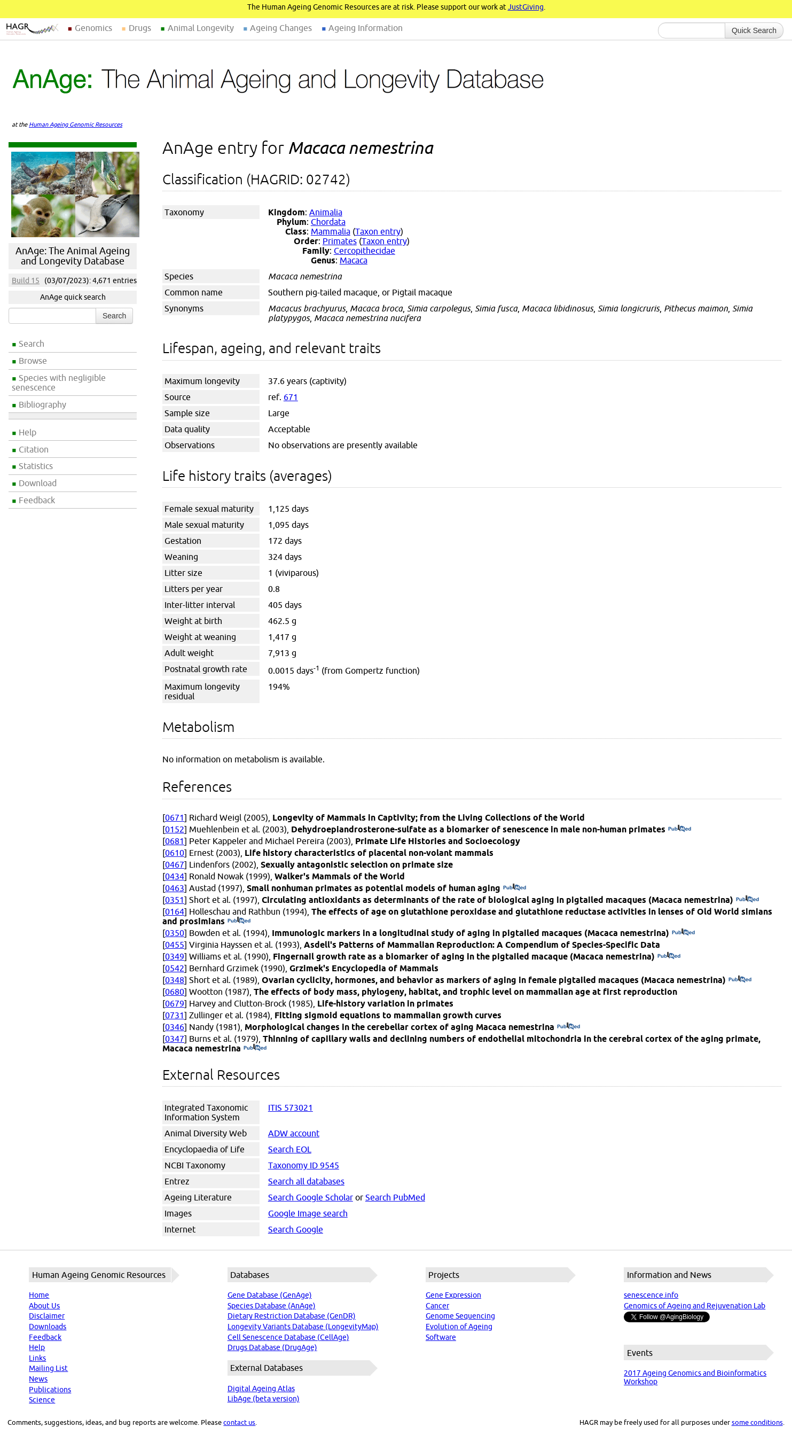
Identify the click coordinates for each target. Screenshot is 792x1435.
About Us (44, 1305)
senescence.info (651, 1295)
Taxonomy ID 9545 (303, 1165)
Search (31, 343)
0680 (174, 991)
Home (39, 1295)
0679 (174, 1003)
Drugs (140, 28)
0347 (174, 1038)
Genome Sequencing (460, 1316)
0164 (174, 911)
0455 (174, 944)
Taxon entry (378, 231)
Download (38, 483)
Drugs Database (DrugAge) (272, 1347)
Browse (33, 360)
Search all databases (306, 1181)
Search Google (295, 1229)
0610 (174, 852)
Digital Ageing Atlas (261, 1388)
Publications (50, 1389)
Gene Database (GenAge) (270, 1295)
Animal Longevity (201, 28)
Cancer (437, 1305)
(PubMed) (680, 829)
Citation (34, 449)
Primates (340, 241)
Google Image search (308, 1213)
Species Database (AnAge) (272, 1305)
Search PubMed (395, 1197)
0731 (174, 1015)
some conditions (757, 1422)
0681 (174, 841)
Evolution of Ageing (459, 1326)
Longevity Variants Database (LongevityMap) (303, 1326)
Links (37, 1358)
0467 (174, 864)
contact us (239, 1422)
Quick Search (754, 30)
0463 (174, 888)
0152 (174, 829)
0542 (174, 968)
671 (291, 397)
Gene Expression (453, 1295)
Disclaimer (47, 1316)
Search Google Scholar (310, 1197)
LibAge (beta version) (264, 1398)
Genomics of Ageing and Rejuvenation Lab (694, 1305)
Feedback (37, 500)
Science (42, 1399)
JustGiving (526, 7)
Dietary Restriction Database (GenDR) (292, 1316)
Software (441, 1337)
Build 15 (26, 280)
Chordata (328, 222)
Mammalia (330, 231)
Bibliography (42, 404)
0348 (174, 980)
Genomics (93, 28)
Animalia (325, 212)
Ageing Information (365, 28)
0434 (174, 876)
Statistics (36, 466)
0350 (174, 933)
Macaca (353, 260)
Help (27, 432)
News (38, 1379)
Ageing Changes (281, 28)
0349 (174, 956)
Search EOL (289, 1149)
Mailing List (48, 1368)
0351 (174, 899)
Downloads (47, 1326)
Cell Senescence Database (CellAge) (288, 1337)
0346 (174, 1027)
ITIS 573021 (290, 1107)
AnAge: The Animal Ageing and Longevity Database (72, 256)
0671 (174, 817)
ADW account (293, 1133)
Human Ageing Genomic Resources (75, 124)
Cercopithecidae (364, 250)
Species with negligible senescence (59, 382)
